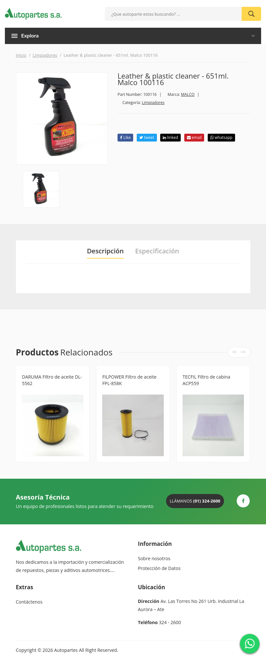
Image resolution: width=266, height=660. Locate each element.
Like (125, 137)
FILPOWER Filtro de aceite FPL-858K (129, 380)
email (194, 137)
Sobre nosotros (154, 558)
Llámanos (195, 501)
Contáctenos (29, 602)
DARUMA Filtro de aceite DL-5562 (52, 380)
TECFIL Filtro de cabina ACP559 (206, 380)
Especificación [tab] (157, 251)
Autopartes (65, 650)
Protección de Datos (159, 568)
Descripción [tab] (105, 251)
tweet (146, 137)
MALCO (188, 94)
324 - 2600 (170, 622)
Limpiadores (45, 55)
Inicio (21, 55)
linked (170, 137)
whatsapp (221, 137)
